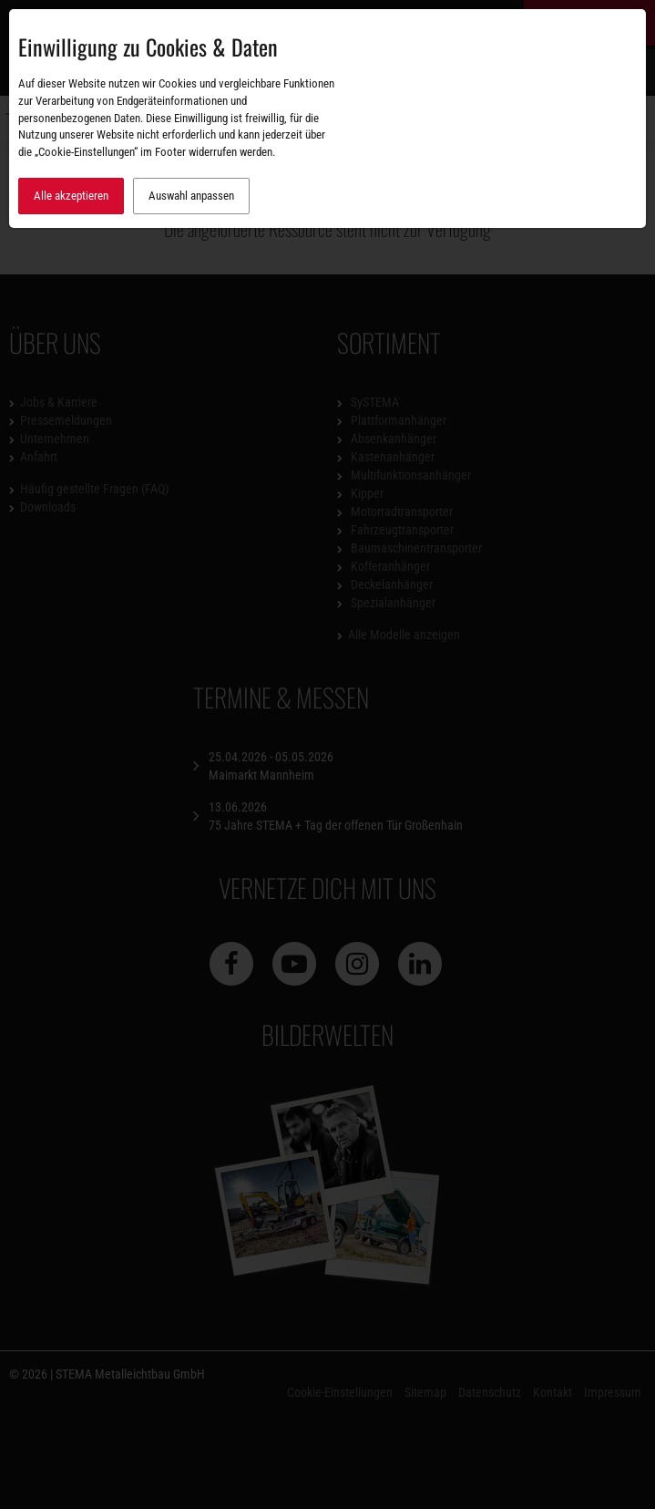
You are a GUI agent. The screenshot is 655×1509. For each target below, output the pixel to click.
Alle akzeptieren (71, 195)
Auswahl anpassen (191, 195)
